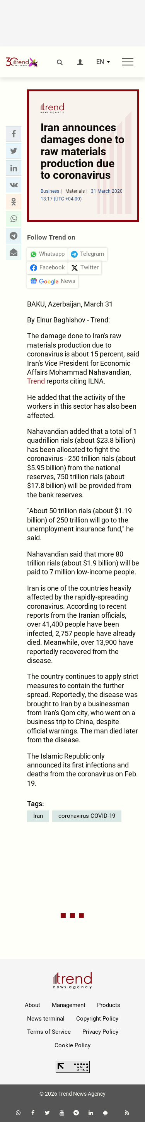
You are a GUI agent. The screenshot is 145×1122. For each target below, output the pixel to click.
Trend (36, 381)
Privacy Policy (100, 1031)
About (32, 1005)
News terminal (46, 1018)
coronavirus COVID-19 (86, 815)
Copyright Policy (97, 1018)
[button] (13, 134)
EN (100, 62)
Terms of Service (49, 1031)
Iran (38, 815)
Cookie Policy (72, 1045)
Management (68, 1005)
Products (108, 1005)
